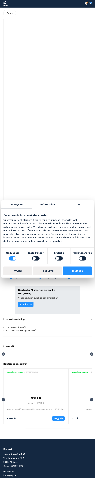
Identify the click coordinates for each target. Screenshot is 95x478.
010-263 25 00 (10, 471)
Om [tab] (78, 204)
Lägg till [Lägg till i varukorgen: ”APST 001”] (58, 418)
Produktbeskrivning (14, 319)
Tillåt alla (77, 270)
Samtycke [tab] (17, 204)
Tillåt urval (47, 270)
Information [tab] (47, 204)
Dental (10, 13)
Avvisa (18, 270)
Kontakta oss (26, 304)
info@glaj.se (9, 475)
